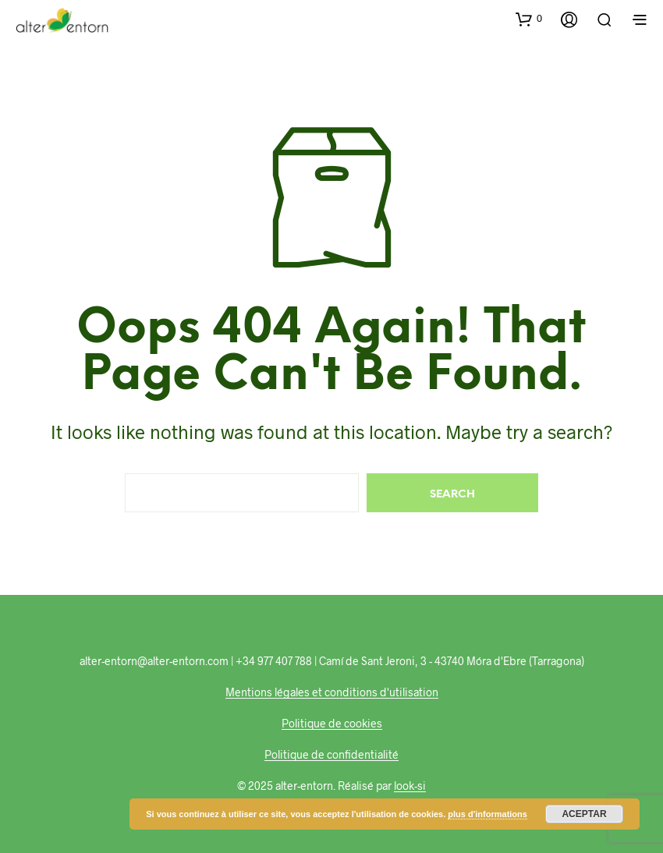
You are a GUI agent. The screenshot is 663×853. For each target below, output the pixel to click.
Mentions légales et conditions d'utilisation (331, 692)
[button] (529, 19)
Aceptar (584, 814)
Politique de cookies (332, 723)
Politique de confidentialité (331, 755)
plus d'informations (487, 814)
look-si (410, 786)
